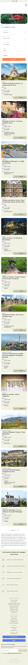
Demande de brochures (13, 606)
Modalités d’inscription (14, 607)
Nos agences (13, 618)
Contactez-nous (14, 636)
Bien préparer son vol (14, 610)
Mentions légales (14, 659)
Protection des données (14, 662)
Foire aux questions (14, 600)
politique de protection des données (14, 653)
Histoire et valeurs (14, 616)
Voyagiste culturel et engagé (13, 1)
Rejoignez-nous (14, 621)
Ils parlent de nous (14, 630)
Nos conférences (14, 627)
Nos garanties (14, 601)
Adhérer (14, 640)
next (25, 109)
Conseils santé (14, 612)
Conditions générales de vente (14, 603)
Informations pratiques (18, 1)
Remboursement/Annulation (14, 604)
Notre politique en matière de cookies (14, 660)
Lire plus (14, 89)
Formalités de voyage (14, 609)
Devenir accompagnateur (14, 623)
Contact (16, 1)
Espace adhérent (14, 1)
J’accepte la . (12, 653)
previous (3, 109)
